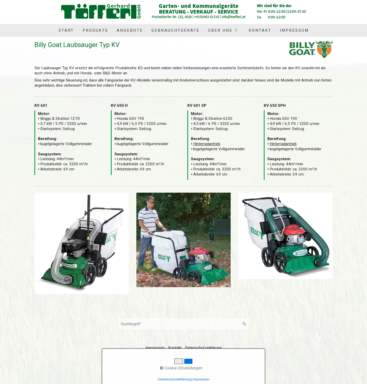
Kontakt (260, 30)
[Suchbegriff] (183, 324)
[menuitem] (66, 30)
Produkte (95, 30)
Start (66, 30)
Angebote (130, 30)
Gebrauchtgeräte (175, 30)
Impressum (294, 30)
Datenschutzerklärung (203, 347)
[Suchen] (244, 324)
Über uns (220, 30)
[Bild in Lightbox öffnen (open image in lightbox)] (81, 243)
